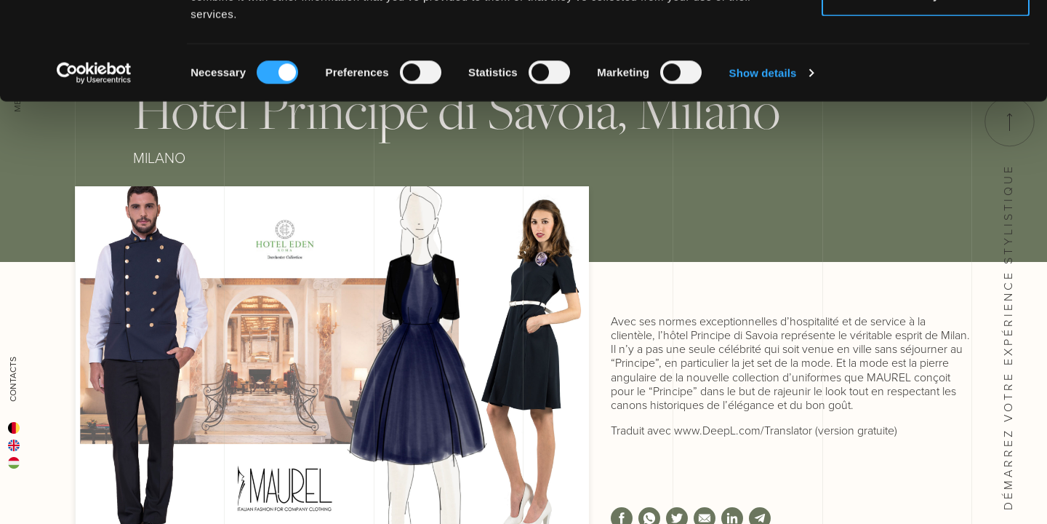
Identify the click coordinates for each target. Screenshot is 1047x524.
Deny (925, 86)
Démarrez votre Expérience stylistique (1008, 303)
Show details (763, 164)
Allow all (926, 38)
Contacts (13, 379)
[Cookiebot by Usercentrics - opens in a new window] (94, 164)
